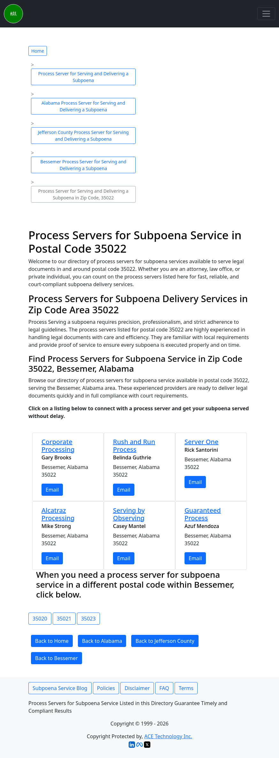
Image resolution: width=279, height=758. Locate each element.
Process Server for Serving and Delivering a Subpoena (83, 77)
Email (52, 489)
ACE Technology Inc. (168, 736)
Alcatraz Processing (58, 514)
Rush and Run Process (134, 445)
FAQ (164, 688)
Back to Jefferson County (164, 640)
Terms (186, 688)
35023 (88, 618)
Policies (106, 688)
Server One (201, 441)
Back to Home (52, 640)
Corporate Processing (58, 445)
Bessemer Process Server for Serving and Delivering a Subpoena (83, 165)
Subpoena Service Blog (60, 688)
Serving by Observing (129, 514)
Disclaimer (137, 688)
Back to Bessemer (56, 658)
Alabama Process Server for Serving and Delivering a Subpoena (83, 106)
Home (37, 51)
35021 (64, 618)
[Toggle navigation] (266, 13)
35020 (40, 618)
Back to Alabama (102, 640)
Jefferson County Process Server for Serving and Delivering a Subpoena (83, 135)
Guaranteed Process (203, 514)
